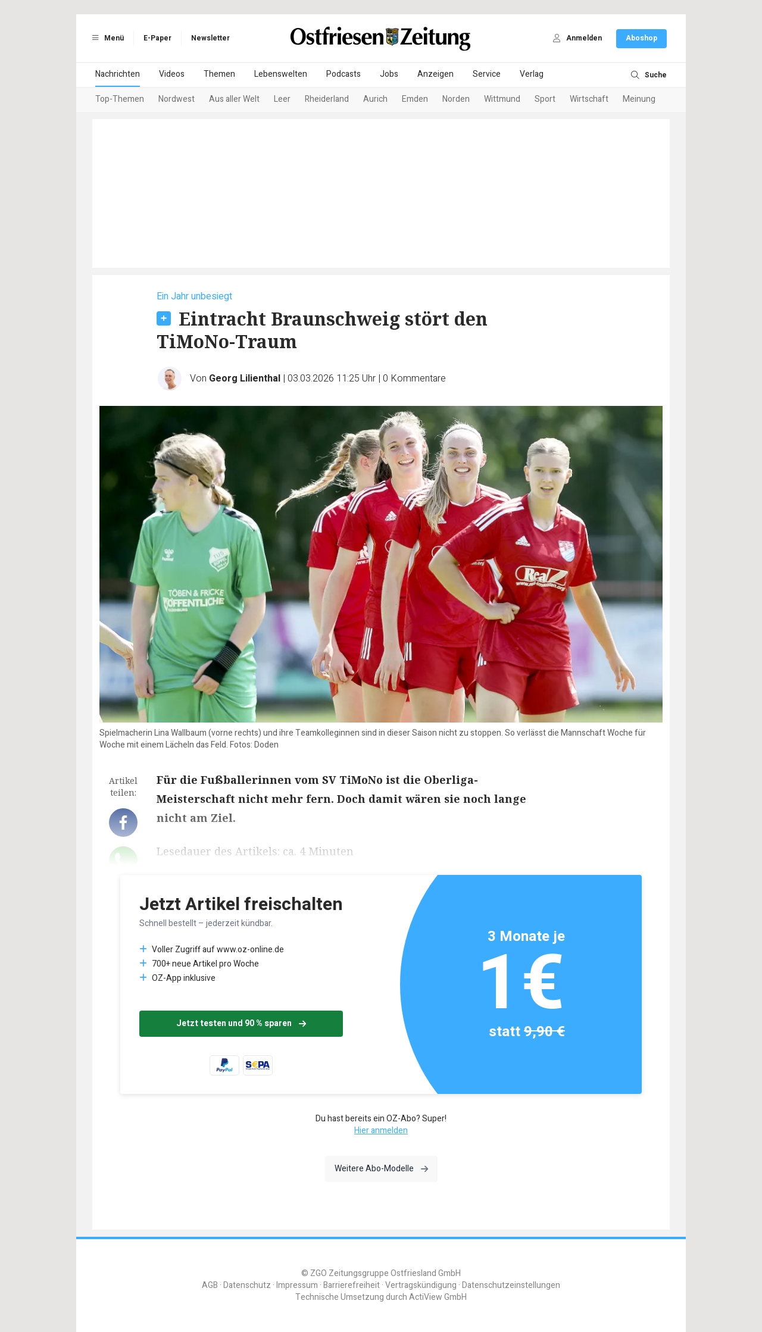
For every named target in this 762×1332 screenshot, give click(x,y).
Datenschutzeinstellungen (511, 1285)
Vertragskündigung (421, 1285)
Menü (106, 38)
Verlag (532, 74)
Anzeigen (435, 74)
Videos (172, 74)
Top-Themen (119, 99)
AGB (210, 1285)
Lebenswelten (280, 74)
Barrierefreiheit (351, 1285)
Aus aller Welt (234, 99)
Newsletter (210, 38)
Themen (219, 74)
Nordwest (176, 99)
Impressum (297, 1285)
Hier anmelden (381, 1130)
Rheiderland (327, 99)
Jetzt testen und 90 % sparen (241, 1023)
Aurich (375, 99)
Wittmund (502, 99)
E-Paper (157, 38)
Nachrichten (117, 74)
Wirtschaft (589, 99)
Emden (415, 99)
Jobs (389, 74)
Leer (282, 99)
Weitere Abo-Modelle (381, 1168)
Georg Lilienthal (244, 378)
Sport (545, 99)
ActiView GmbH (438, 1297)
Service (487, 74)
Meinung (639, 99)
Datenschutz (247, 1285)
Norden (456, 99)
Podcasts (343, 74)
